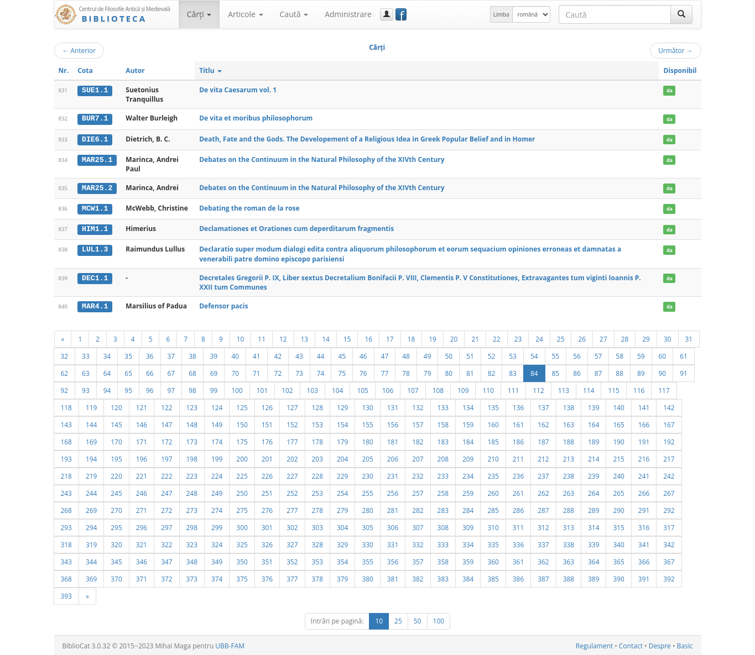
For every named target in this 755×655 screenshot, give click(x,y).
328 (317, 543)
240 (618, 474)
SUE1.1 (95, 90)
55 (556, 354)
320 (116, 543)
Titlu (210, 70)
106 (387, 389)
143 (66, 423)
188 (568, 440)
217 (668, 457)
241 (643, 474)
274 (216, 509)
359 (467, 560)
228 (317, 474)
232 (417, 474)
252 (292, 492)
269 (91, 509)
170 (116, 440)
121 (141, 406)
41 (257, 354)
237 (543, 474)
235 (492, 474)
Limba (501, 14)
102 (287, 389)
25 (561, 337)
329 (342, 543)
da (670, 90)
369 (91, 577)
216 (643, 457)
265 (618, 492)
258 (443, 492)
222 (166, 474)
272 (166, 509)
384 (467, 577)
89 (641, 372)
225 (241, 474)
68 (192, 372)
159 (467, 423)
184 (467, 440)
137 (543, 406)
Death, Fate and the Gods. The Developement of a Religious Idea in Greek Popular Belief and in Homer (367, 138)
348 (191, 560)
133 (443, 406)
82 (492, 372)
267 (668, 492)
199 (216, 457)
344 (91, 560)
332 (417, 543)
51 (470, 354)
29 (646, 337)
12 (283, 337)
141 (643, 406)
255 (367, 492)
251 (267, 492)
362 (543, 560)
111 (513, 389)
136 (518, 406)
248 (191, 492)
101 (262, 389)
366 (643, 560)
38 (192, 354)
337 (543, 543)
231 (392, 474)
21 (475, 337)
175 (241, 440)
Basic (685, 644)
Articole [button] (245, 14)
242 (668, 474)
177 (292, 440)
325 (241, 543)
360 (492, 560)
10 (240, 337)
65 (128, 372)
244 (91, 492)
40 (235, 354)
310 (492, 526)
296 (141, 526)
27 (603, 337)
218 (66, 474)
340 (618, 543)
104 (337, 389)
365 (618, 560)
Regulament (594, 644)
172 (166, 440)
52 (492, 354)
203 (317, 457)
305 (367, 526)
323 (191, 543)
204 (342, 457)
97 (171, 389)
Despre (660, 644)
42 (278, 354)
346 (141, 560)
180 (367, 440)
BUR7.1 (95, 118)
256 (392, 492)
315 (618, 526)
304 (342, 526)
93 (86, 389)
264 (593, 492)
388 (568, 577)
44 (321, 354)
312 (543, 526)
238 (568, 474)
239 (593, 474)
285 (492, 509)
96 (150, 389)
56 (577, 354)
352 (292, 560)
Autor (135, 70)
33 (86, 354)
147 (166, 423)
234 (467, 474)
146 (141, 423)
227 (292, 474)
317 (668, 526)
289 (593, 509)
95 (128, 389)
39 (214, 354)
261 (518, 492)
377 (292, 577)
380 (367, 577)
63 (86, 372)
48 (406, 354)
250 (241, 492)
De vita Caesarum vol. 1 (238, 90)
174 (216, 440)
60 (663, 354)
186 (518, 440)
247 (166, 492)
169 (91, 440)
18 (411, 337)
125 (241, 406)
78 (406, 372)
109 (462, 389)
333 (443, 543)
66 (150, 372)
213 (568, 457)
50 (448, 354)
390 (618, 577)
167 (668, 423)
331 (392, 543)
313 (568, 526)
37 (171, 354)
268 (66, 509)
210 (492, 457)
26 (582, 337)
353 (317, 560)
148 (191, 423)
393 (66, 594)
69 (214, 372)
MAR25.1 (97, 159)
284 (467, 509)
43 (299, 354)
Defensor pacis (223, 305)
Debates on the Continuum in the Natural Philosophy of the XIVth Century (321, 159)
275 (241, 509)
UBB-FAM (229, 644)
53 (513, 354)
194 (91, 457)
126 (267, 406)
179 (342, 440)
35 (128, 354)
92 (65, 389)
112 (538, 389)
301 (267, 526)
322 (166, 543)
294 (91, 526)
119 (91, 406)
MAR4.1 (95, 305)
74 (321, 372)
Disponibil (679, 70)
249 (216, 492)
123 (191, 406)
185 (492, 440)
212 (543, 457)
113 (563, 389)
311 (518, 526)
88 (619, 372)
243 (66, 492)
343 (66, 560)
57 (598, 354)
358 (443, 560)
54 (534, 354)
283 (443, 509)
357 (417, 560)
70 (235, 372)
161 (518, 423)
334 (467, 543)
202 (292, 457)
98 (192, 389)
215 (618, 457)
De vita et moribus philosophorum (256, 118)
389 (593, 577)
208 (443, 457)
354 (342, 560)
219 (91, 474)
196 (141, 457)
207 (417, 457)
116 (638, 389)
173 (191, 440)
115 (613, 389)
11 (261, 337)
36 (150, 354)
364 (593, 560)
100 (236, 389)
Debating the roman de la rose (249, 207)
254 (342, 492)
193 (66, 457)
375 (241, 577)
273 (191, 509)
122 (166, 406)
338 (568, 543)
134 (467, 406)
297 (166, 526)
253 (317, 492)
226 (267, 474)
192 (668, 440)
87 (598, 372)
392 (668, 577)
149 (216, 423)
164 (593, 423)
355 (367, 560)
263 (568, 492)
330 (367, 543)
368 (66, 577)
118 (66, 406)
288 (568, 509)
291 (643, 509)
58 (619, 354)
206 (392, 457)
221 (141, 474)
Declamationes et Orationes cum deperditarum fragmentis (296, 228)
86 (577, 372)
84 (534, 372)
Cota (85, 70)
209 (467, 457)
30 (667, 337)
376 (267, 577)
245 (116, 492)
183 (443, 440)
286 (518, 509)
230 (367, 474)
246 (141, 492)
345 (116, 560)
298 (191, 526)
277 (292, 509)
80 (448, 372)
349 (216, 560)
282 (417, 509)
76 (363, 372)
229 (342, 474)
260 (492, 492)
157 (417, 423)
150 (241, 423)
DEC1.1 (95, 277)
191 (643, 440)
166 (643, 423)
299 (216, 526)
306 (392, 526)
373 (191, 577)
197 (166, 457)
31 (689, 337)
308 (443, 526)
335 (492, 543)
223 (191, 474)
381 (392, 577)
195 (116, 457)
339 (593, 543)
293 (66, 526)
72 (278, 372)
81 (470, 372)
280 (367, 509)
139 (593, 406)
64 (107, 372)
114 (588, 389)
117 (663, 389)
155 (367, 423)
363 (568, 560)
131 (392, 406)
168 (66, 440)
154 (342, 423)
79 (427, 372)
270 (116, 509)
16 (368, 337)
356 (392, 560)
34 (107, 354)
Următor (675, 50)
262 (543, 492)
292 (668, 509)
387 (543, 577)
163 (568, 423)
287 (543, 509)
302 (292, 526)
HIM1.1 (95, 228)
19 (432, 337)
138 (568, 406)
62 (65, 372)
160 (492, 423)
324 (216, 543)
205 (367, 457)
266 (643, 492)
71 (257, 372)
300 (241, 526)
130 (367, 406)
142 (668, 406)
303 (317, 526)
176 (267, 440)
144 (91, 423)
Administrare (348, 14)
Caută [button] (294, 14)
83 (513, 372)
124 (216, 406)
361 (518, 560)
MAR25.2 (97, 187)
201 (267, 457)
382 (417, 577)
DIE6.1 (95, 139)
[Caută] (681, 14)
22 (497, 337)
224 (216, 474)
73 (299, 372)
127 (292, 406)
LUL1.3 (95, 249)
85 (556, 372)
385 (492, 577)
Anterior (79, 50)
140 (618, 406)
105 (362, 389)
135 (492, 406)
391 (643, 577)
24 (539, 337)
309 (467, 526)
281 (392, 509)
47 (385, 354)
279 (342, 509)
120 (116, 406)
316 (643, 526)
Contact (631, 644)
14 (326, 337)
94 (107, 389)
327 (292, 543)
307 (417, 526)
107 (412, 389)
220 (116, 474)
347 (166, 560)
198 (191, 457)
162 (543, 423)
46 (363, 354)
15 (347, 337)
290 (618, 509)
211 (518, 457)
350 (241, 560)
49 (427, 354)
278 (317, 509)
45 (342, 354)
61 (684, 354)
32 (65, 354)
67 (171, 372)
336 (518, 543)
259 (467, 492)
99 (214, 389)
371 (141, 577)
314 (593, 526)
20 (454, 337)
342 (668, 543)
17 (390, 337)
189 (593, 440)
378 (317, 577)
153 (317, 423)
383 (443, 577)
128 (317, 406)
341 (643, 543)
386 (518, 577)
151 (267, 423)
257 (417, 492)
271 (141, 509)
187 (543, 440)
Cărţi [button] (199, 14)
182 (417, 440)
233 (443, 474)
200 (241, 457)
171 (141, 440)
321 (141, 543)
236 (518, 474)
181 (392, 440)
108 (438, 389)
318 (66, 543)
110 (487, 389)
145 (116, 423)
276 (267, 509)
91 (684, 372)
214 (593, 457)
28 (625, 337)
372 (166, 577)
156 (392, 423)
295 (116, 526)
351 (267, 560)
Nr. (64, 70)
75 (342, 372)
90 (663, 372)
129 (342, 406)
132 (417, 406)
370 (116, 577)
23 (518, 337)
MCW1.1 (95, 208)
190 (618, 440)
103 (312, 389)
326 (267, 543)
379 (342, 577)
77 (385, 372)
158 (443, 423)
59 (641, 354)
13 (305, 337)
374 (216, 577)
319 (91, 543)
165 (618, 423)
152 (292, 423)
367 (668, 560)
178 (317, 440)
